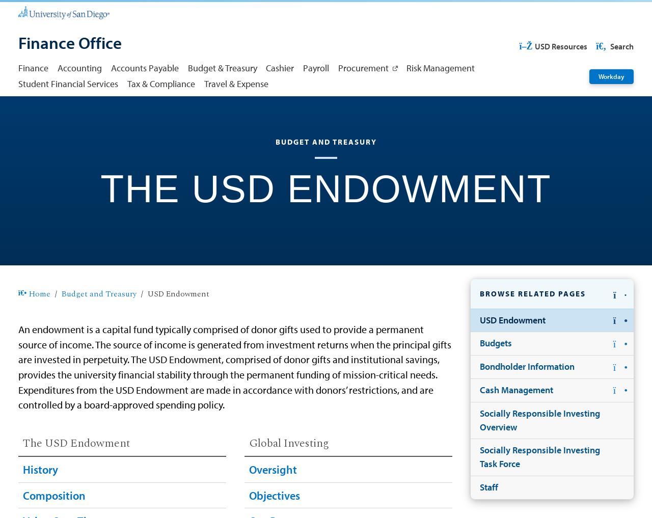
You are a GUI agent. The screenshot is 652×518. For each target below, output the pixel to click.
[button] (552, 294)
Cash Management (516, 390)
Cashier (280, 68)
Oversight (273, 469)
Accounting (80, 68)
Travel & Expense (236, 84)
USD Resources (553, 46)
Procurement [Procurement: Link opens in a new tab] (363, 68)
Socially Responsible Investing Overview (540, 420)
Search (614, 46)
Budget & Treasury (222, 68)
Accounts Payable (145, 68)
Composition (54, 495)
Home (34, 294)
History (40, 469)
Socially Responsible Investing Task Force (540, 457)
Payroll (316, 68)
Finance (33, 68)
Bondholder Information (527, 366)
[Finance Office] (70, 44)
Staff (489, 487)
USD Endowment (513, 320)
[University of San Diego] (64, 12)
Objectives (274, 495)
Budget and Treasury (99, 294)
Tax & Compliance (161, 84)
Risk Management (440, 68)
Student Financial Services (68, 84)
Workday (611, 76)
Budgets (496, 343)
